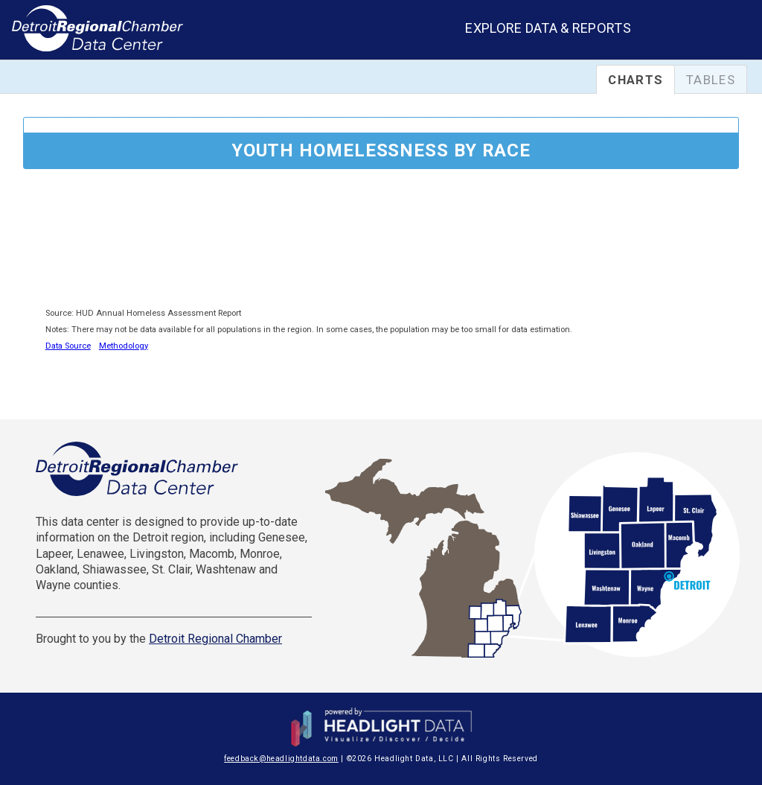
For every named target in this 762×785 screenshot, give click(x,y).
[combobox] (708, 31)
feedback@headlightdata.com (281, 758)
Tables (710, 79)
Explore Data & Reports (548, 28)
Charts (635, 79)
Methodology (123, 346)
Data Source (68, 346)
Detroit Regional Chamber (215, 639)
